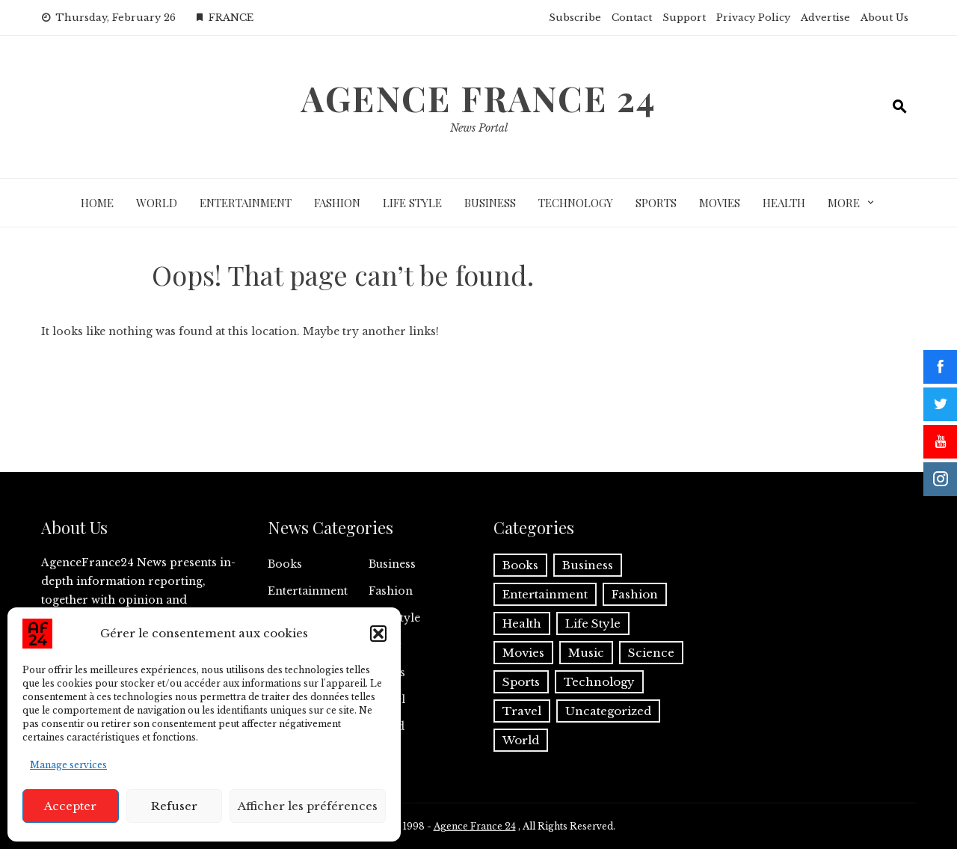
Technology (575, 202)
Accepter (70, 806)
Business (490, 202)
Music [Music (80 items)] (586, 653)
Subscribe (575, 17)
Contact (632, 17)
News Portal (479, 128)
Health (784, 202)
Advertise (825, 17)
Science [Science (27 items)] (651, 653)
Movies (719, 202)
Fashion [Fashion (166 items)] (635, 594)
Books (285, 564)
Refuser (174, 806)
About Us (884, 17)
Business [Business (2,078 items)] (587, 565)
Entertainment (246, 202)
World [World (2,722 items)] (520, 740)
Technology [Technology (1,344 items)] (599, 682)
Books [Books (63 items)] (520, 565)
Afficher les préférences (308, 806)
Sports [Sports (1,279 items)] (521, 682)
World (156, 202)
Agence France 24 (478, 98)
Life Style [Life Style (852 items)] (593, 623)
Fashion (337, 202)
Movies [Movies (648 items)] (523, 653)
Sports (656, 202)
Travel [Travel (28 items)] (521, 711)
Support (684, 17)
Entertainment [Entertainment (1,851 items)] (545, 594)
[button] (378, 633)
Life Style (412, 202)
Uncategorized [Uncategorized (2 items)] (608, 711)
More (844, 202)
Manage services (68, 764)
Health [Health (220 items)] (521, 623)
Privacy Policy (753, 17)
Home (97, 202)
